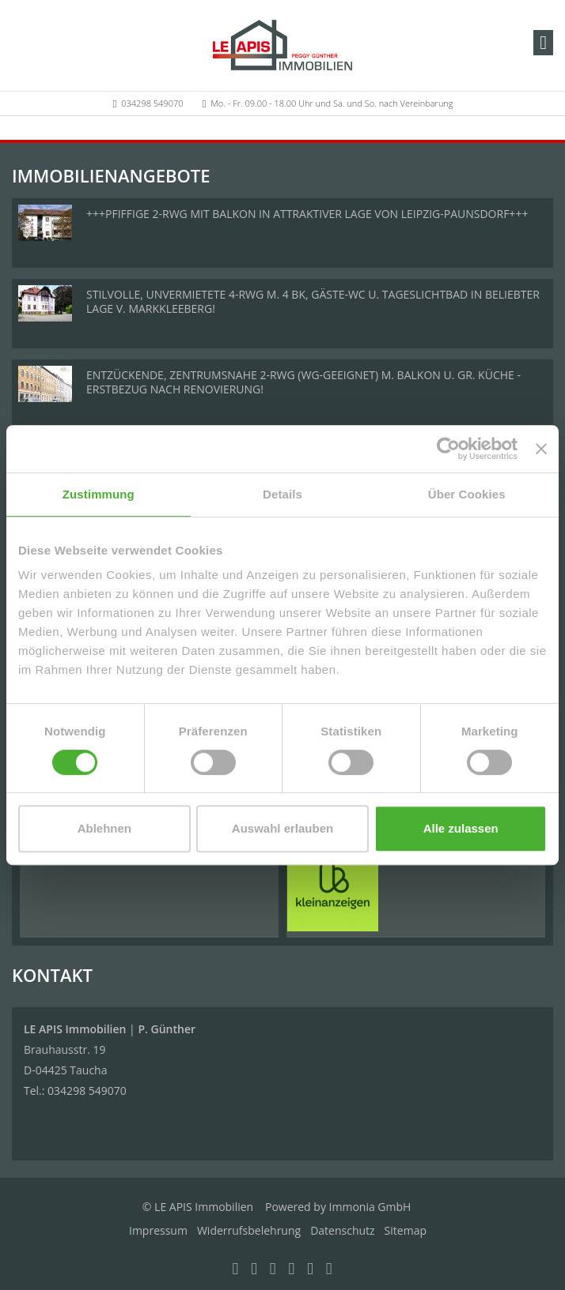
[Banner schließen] (541, 448)
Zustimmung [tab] (99, 494)
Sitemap (406, 1230)
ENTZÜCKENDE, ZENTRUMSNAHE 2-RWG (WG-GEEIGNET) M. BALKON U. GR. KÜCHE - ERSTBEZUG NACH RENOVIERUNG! (303, 382)
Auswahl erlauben (282, 828)
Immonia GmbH (370, 1206)
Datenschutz (342, 1230)
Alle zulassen (461, 828)
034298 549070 (152, 103)
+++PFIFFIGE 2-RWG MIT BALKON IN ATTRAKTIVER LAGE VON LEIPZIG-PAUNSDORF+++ (307, 213)
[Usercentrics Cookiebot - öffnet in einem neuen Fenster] (448, 449)
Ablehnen (104, 828)
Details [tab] (282, 494)
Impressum (158, 1230)
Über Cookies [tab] (467, 494)
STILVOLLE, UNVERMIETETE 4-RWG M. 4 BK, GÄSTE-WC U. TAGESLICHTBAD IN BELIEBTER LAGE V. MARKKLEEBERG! (313, 301)
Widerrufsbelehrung (249, 1230)
